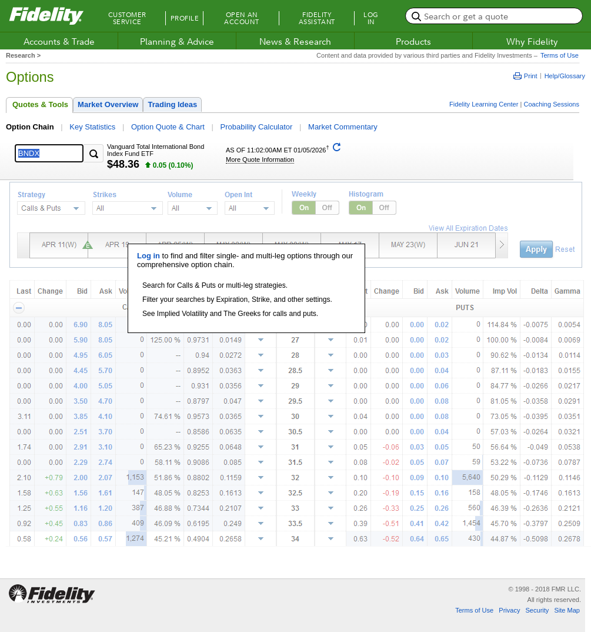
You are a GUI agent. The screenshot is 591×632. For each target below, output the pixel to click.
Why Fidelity (532, 41)
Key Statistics (92, 126)
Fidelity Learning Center (483, 104)
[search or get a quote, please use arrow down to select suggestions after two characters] (494, 16)
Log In (371, 18)
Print (525, 75)
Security (537, 610)
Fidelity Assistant (317, 18)
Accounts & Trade (59, 41)
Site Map (567, 610)
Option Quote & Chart (168, 126)
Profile (185, 18)
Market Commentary (343, 126)
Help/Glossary (565, 75)
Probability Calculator (257, 126)
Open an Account (241, 18)
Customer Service (127, 18)
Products (413, 41)
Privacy (509, 610)
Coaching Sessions (551, 104)
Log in (148, 255)
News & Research (295, 41)
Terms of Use (558, 55)
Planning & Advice (177, 41)
